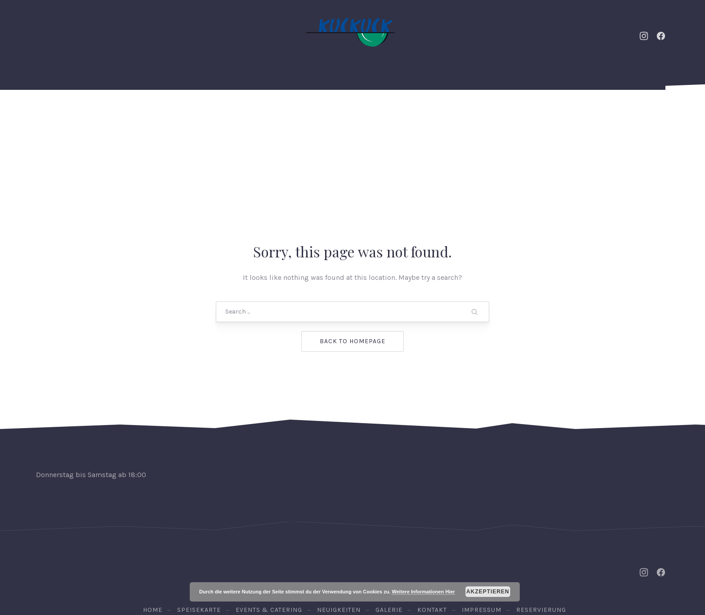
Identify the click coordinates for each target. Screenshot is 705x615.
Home (78, 112)
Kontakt (526, 112)
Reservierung (626, 112)
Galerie (461, 112)
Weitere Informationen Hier (423, 591)
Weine (400, 112)
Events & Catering (158, 112)
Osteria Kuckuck (350, 567)
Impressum (481, 540)
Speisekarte (330, 112)
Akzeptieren (487, 591)
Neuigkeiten (250, 112)
